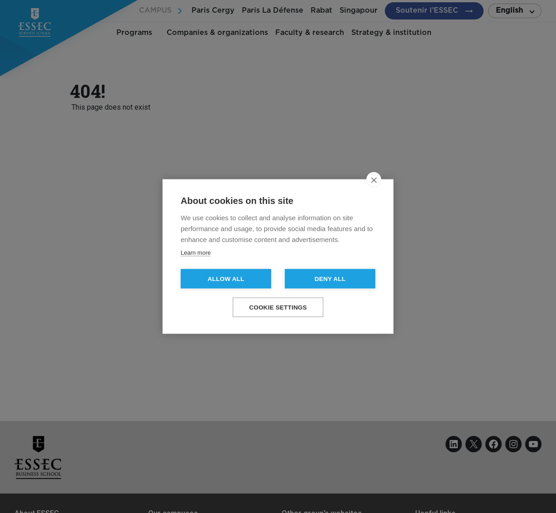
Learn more (196, 252)
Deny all (330, 279)
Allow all (226, 279)
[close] (373, 180)
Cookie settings (278, 307)
